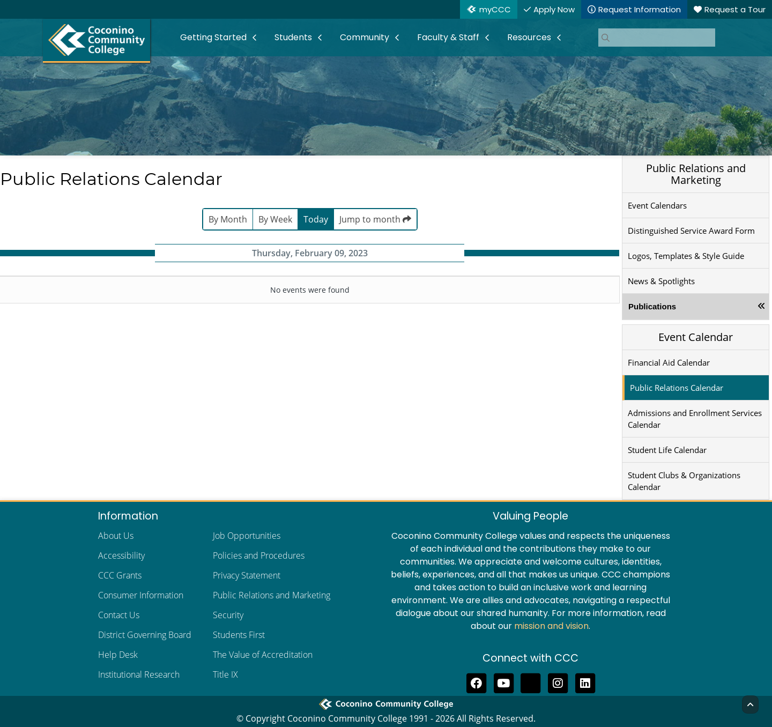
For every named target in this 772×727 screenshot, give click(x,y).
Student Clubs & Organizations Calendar (684, 481)
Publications (652, 306)
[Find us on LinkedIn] (585, 682)
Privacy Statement (246, 575)
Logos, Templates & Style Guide (686, 255)
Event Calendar (695, 337)
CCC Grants (120, 575)
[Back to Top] (750, 704)
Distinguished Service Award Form (691, 230)
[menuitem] (219, 37)
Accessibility (121, 555)
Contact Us (118, 615)
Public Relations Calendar (676, 387)
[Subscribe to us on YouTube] (503, 682)
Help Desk (118, 655)
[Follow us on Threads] (531, 682)
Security (228, 615)
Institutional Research (139, 674)
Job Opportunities (246, 535)
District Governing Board (144, 635)
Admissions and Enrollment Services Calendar (695, 418)
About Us (115, 535)
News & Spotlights (661, 281)
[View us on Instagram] (557, 682)
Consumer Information (140, 595)
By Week (275, 219)
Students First (239, 635)
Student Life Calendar (667, 449)
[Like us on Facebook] (476, 682)
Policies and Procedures (259, 555)
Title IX (225, 674)
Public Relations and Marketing (696, 174)
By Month (228, 219)
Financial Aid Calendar (669, 362)
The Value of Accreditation (263, 655)
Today (315, 219)
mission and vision (551, 626)
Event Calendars (657, 205)
